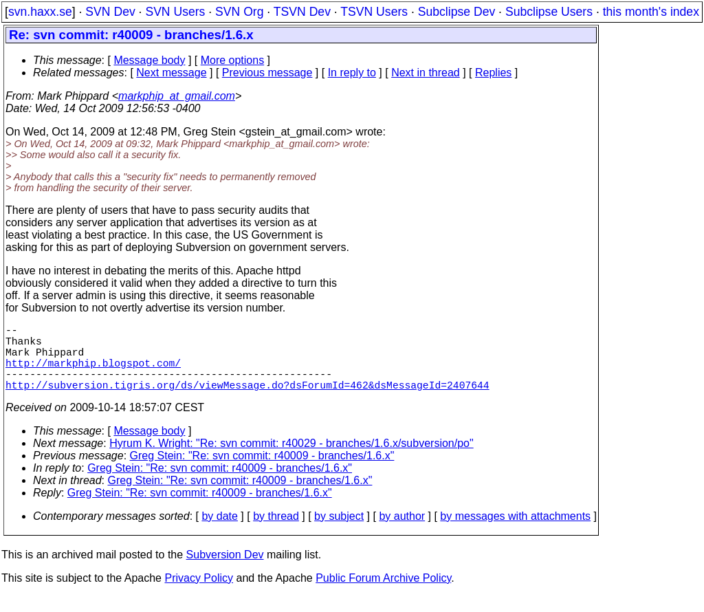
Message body (149, 60)
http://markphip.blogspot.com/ (93, 373)
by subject (339, 532)
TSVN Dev (302, 12)
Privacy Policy (198, 594)
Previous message (267, 72)
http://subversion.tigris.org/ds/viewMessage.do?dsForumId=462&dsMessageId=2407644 (248, 401)
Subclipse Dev (456, 12)
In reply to (352, 72)
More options (233, 60)
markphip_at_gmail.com (176, 96)
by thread (276, 532)
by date (219, 532)
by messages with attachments (515, 532)
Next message (171, 72)
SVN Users (175, 12)
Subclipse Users (549, 12)
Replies (493, 72)
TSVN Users (374, 12)
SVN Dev (110, 12)
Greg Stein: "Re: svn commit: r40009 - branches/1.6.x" (262, 472)
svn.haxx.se (40, 12)
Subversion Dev (225, 571)
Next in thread (425, 72)
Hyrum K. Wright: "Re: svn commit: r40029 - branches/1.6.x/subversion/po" (291, 460)
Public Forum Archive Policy (383, 594)
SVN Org (239, 12)
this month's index (651, 12)
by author (402, 532)
